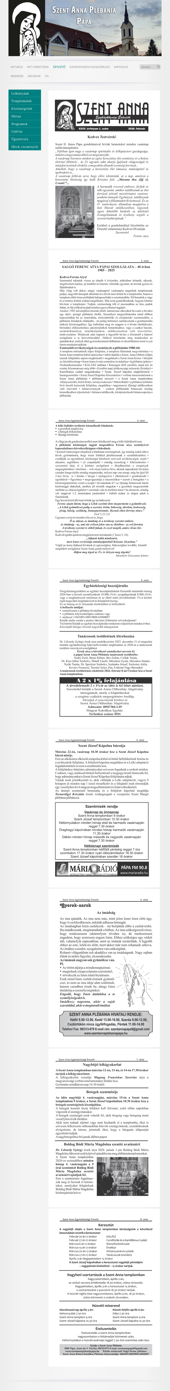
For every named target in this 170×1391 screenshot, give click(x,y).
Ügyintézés (19, 139)
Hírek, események (24, 147)
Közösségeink (21, 109)
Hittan (16, 116)
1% (46, 76)
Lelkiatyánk (20, 93)
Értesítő (59, 67)
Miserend (17, 76)
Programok (19, 124)
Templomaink (21, 101)
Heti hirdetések (38, 67)
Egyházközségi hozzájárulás (90, 67)
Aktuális (17, 67)
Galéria (16, 131)
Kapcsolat (121, 67)
